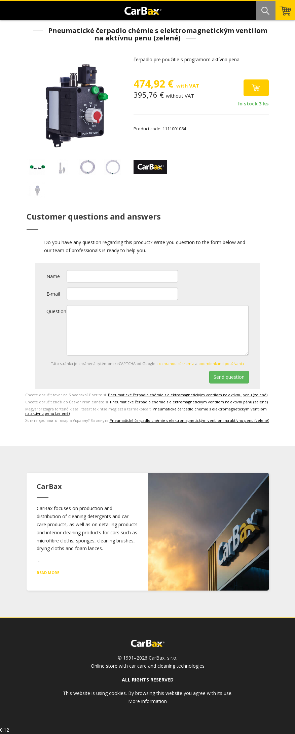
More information (147, 701)
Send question (229, 377)
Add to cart (256, 87)
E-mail (53, 294)
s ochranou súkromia (175, 363)
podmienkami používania (221, 363)
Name (53, 276)
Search (265, 10)
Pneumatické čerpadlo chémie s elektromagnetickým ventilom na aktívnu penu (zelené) (187, 394)
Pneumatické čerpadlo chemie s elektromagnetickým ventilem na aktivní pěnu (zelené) (189, 401)
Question (56, 311)
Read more (48, 572)
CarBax (142, 13)
